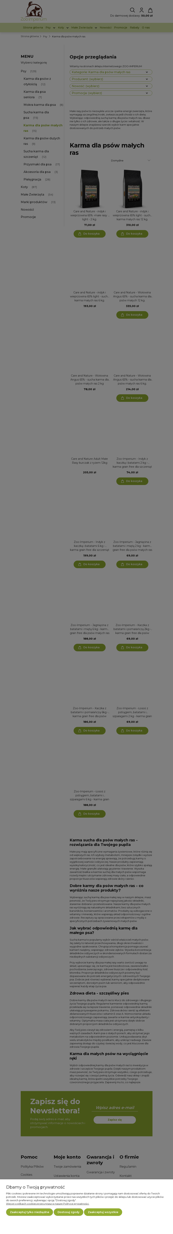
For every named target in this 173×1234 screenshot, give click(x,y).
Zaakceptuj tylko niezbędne (29, 1212)
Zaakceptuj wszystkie (103, 1212)
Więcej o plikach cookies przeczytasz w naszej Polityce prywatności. (47, 1203)
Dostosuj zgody (68, 1212)
